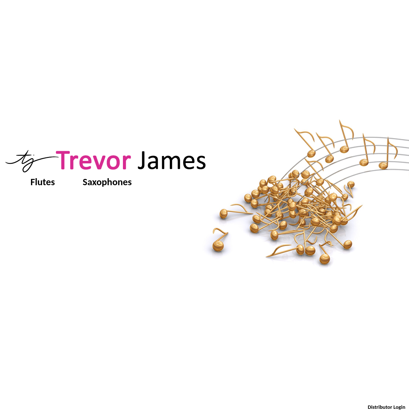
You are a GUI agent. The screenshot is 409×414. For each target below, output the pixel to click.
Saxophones (107, 182)
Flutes (43, 182)
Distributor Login (386, 407)
